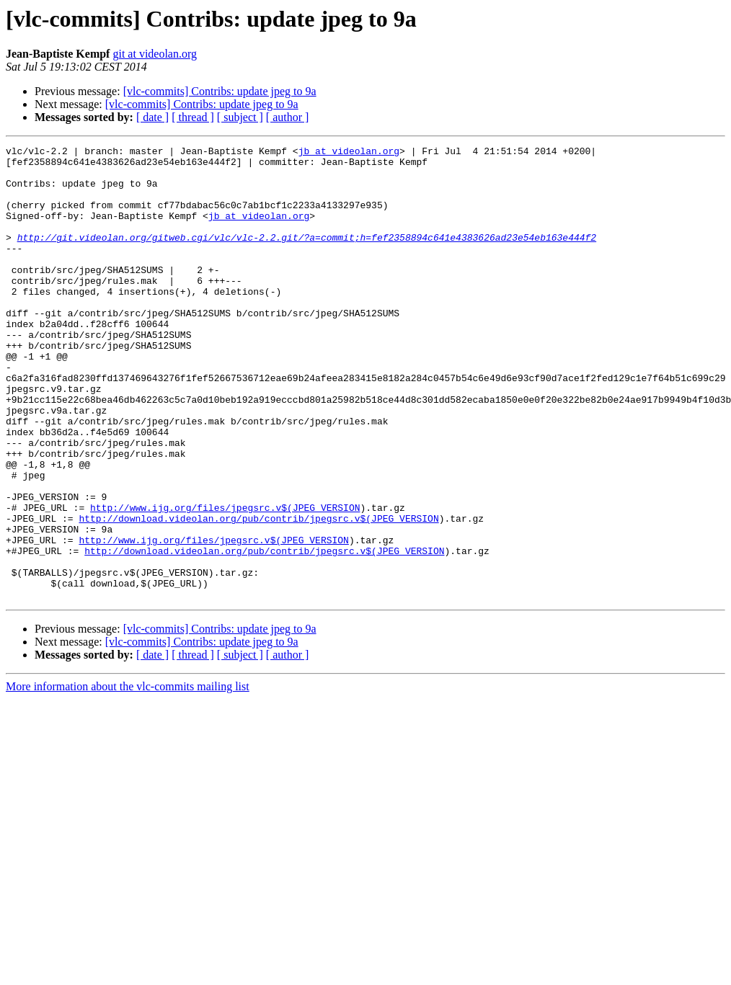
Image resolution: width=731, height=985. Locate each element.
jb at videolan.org (348, 152)
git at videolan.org (154, 54)
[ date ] (152, 117)
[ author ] (287, 117)
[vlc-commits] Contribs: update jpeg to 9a (219, 91)
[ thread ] (193, 117)
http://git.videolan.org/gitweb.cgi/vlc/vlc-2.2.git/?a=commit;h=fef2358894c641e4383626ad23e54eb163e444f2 (306, 256)
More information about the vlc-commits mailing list (127, 777)
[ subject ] (240, 117)
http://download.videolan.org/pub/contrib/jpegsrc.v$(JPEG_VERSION (258, 593)
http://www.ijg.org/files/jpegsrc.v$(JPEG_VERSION (225, 580)
